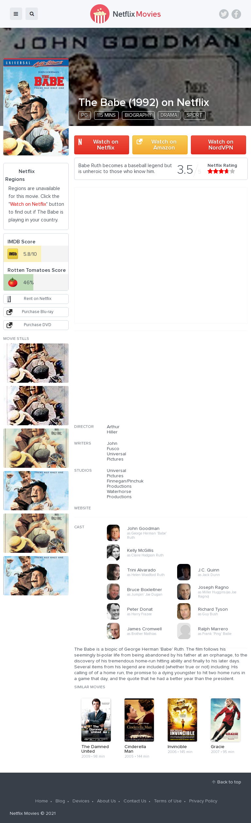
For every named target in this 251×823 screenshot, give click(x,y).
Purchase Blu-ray (37, 312)
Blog (60, 801)
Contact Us (135, 801)
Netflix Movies (24, 813)
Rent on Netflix (37, 299)
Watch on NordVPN (220, 145)
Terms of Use (168, 801)
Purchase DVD (37, 325)
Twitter (224, 14)
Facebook (236, 14)
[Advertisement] (199, 382)
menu (16, 14)
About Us (106, 801)
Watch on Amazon (163, 145)
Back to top (229, 782)
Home (41, 801)
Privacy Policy (203, 801)
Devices (81, 801)
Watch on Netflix (105, 145)
